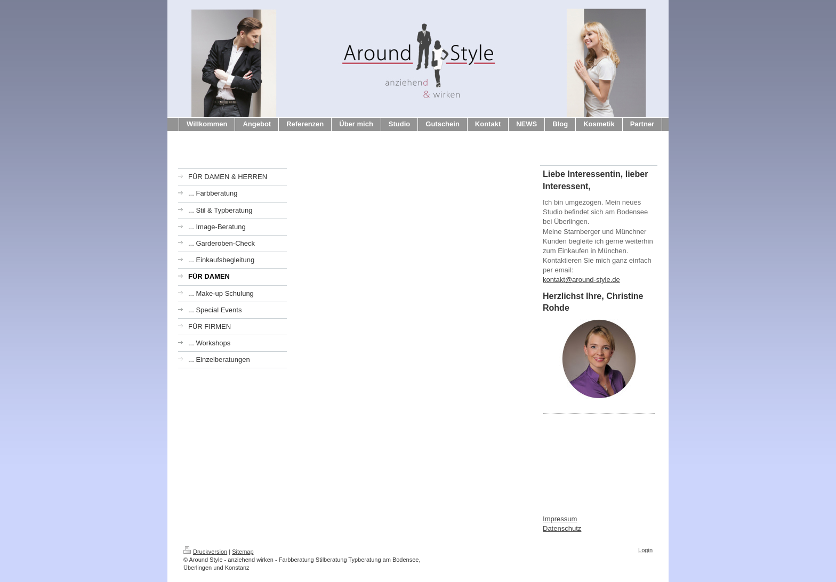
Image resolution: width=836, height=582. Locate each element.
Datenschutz (562, 528)
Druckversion (205, 551)
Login (645, 550)
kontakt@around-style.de (581, 280)
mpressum (561, 519)
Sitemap (242, 551)
